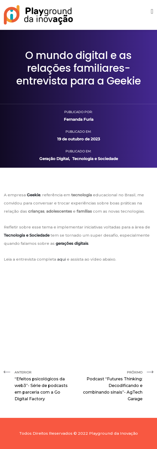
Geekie (33, 194)
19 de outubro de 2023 (78, 139)
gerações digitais (72, 243)
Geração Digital (54, 158)
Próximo (112, 386)
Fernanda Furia (78, 119)
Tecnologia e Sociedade (95, 158)
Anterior (45, 386)
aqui (61, 259)
